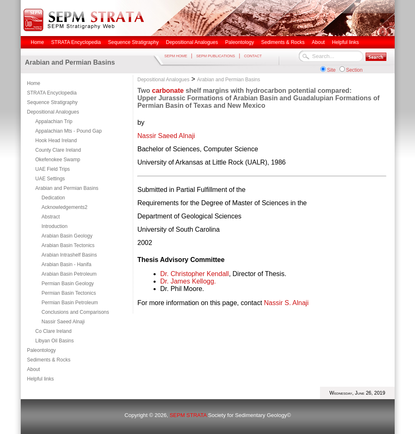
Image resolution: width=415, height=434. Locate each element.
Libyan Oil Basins (54, 341)
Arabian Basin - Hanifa (66, 264)
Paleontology (41, 350)
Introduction (55, 226)
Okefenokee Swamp (57, 159)
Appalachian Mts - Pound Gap (68, 131)
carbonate (167, 90)
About (33, 369)
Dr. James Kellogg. (188, 281)
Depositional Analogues (53, 112)
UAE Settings (50, 179)
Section (354, 70)
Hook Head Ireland (56, 140)
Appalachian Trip (53, 121)
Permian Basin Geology (68, 283)
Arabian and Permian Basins (66, 188)
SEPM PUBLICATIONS (215, 56)
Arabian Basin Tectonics (68, 245)
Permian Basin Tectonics (69, 293)
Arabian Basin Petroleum (69, 274)
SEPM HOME (175, 56)
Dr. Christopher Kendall (194, 273)
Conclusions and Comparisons (75, 312)
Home (33, 83)
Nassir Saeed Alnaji (63, 322)
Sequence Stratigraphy (52, 102)
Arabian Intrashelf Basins (69, 255)
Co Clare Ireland (53, 331)
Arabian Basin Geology (67, 236)
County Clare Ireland (58, 150)
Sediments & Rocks (49, 360)
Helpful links (40, 379)
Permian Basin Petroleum (70, 302)
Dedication (53, 198)
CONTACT (253, 56)
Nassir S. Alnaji (286, 302)
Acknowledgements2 (65, 207)
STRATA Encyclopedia (52, 93)
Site (331, 70)
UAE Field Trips (52, 169)
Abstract (51, 217)
